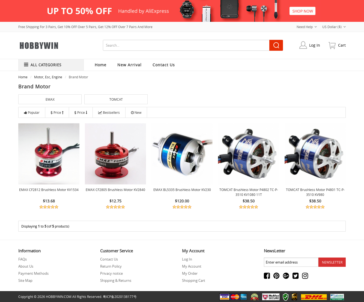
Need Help (307, 27)
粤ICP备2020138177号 (120, 296)
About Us (25, 266)
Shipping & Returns (115, 280)
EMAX (50, 99)
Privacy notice (111, 273)
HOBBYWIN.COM (58, 296)
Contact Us (109, 259)
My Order (190, 273)
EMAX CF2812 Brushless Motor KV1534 (49, 189)
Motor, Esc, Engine (48, 77)
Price (57, 112)
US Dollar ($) (334, 27)
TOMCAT (116, 99)
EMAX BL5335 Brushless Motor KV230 (182, 189)
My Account (191, 266)
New (136, 112)
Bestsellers (109, 112)
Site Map (25, 280)
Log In (314, 45)
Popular (32, 112)
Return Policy (111, 266)
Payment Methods (33, 273)
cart (342, 45)
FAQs (22, 259)
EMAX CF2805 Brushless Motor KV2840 (115, 189)
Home (100, 64)
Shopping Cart (193, 280)
